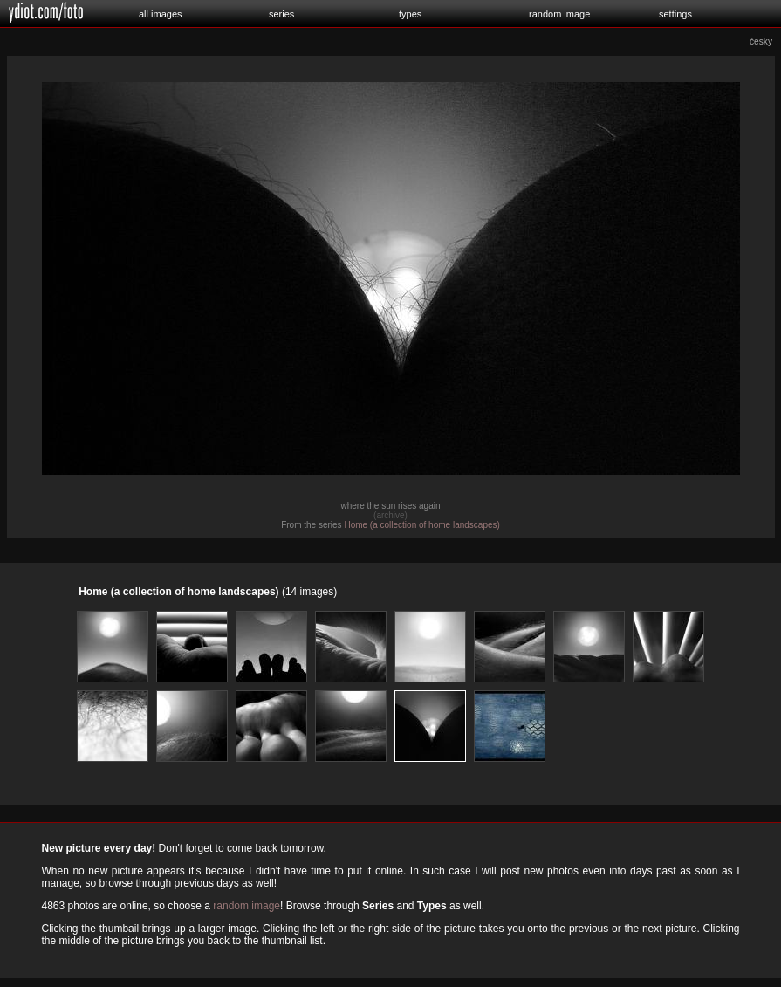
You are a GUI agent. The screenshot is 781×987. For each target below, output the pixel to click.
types (410, 14)
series (281, 14)
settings (675, 14)
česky (761, 41)
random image (559, 14)
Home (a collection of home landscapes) (421, 525)
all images (160, 14)
